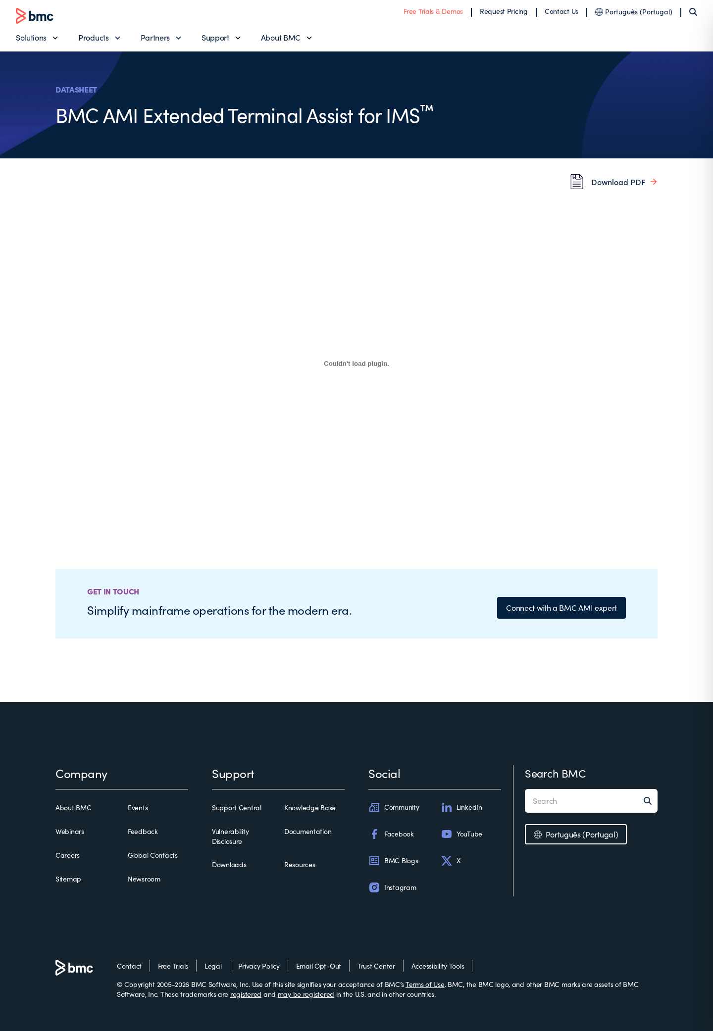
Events (138, 807)
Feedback (143, 831)
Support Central (236, 807)
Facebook (391, 834)
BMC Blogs (393, 861)
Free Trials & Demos (433, 11)
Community (393, 807)
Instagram (392, 887)
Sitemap (68, 879)
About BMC (281, 37)
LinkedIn (461, 807)
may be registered (306, 994)
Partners (155, 37)
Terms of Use (425, 984)
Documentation (307, 831)
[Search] (693, 12)
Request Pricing (504, 11)
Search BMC (555, 773)
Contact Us (561, 11)
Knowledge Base (310, 807)
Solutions (31, 37)
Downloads (229, 864)
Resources (299, 864)
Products (93, 37)
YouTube (461, 834)
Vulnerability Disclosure (230, 836)
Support (215, 37)
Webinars (69, 831)
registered (245, 994)
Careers (67, 855)
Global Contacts (153, 855)
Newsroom (144, 879)
